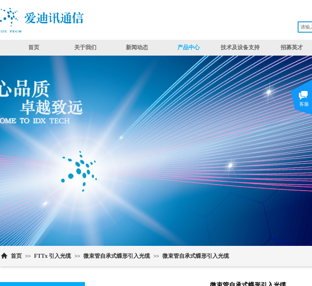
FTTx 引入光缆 (52, 256)
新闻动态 (137, 47)
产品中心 (188, 47)
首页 (33, 47)
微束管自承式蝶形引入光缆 (116, 256)
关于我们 (85, 47)
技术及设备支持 (240, 47)
